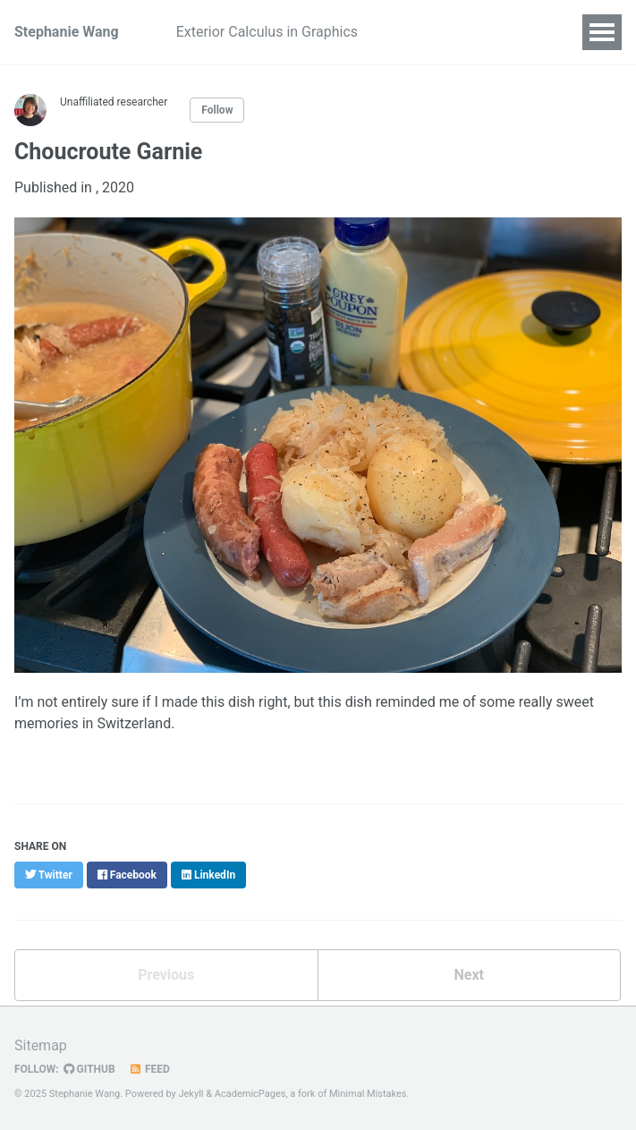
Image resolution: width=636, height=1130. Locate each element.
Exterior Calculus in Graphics (267, 31)
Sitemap (40, 1045)
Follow (217, 110)
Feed (149, 1069)
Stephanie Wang (66, 31)
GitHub (89, 1069)
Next (469, 974)
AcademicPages (250, 1094)
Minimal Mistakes (368, 1094)
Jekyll (190, 1094)
